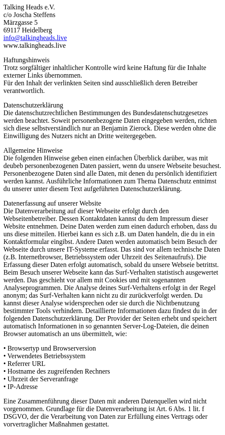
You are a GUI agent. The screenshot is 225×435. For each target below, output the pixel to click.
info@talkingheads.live (35, 37)
